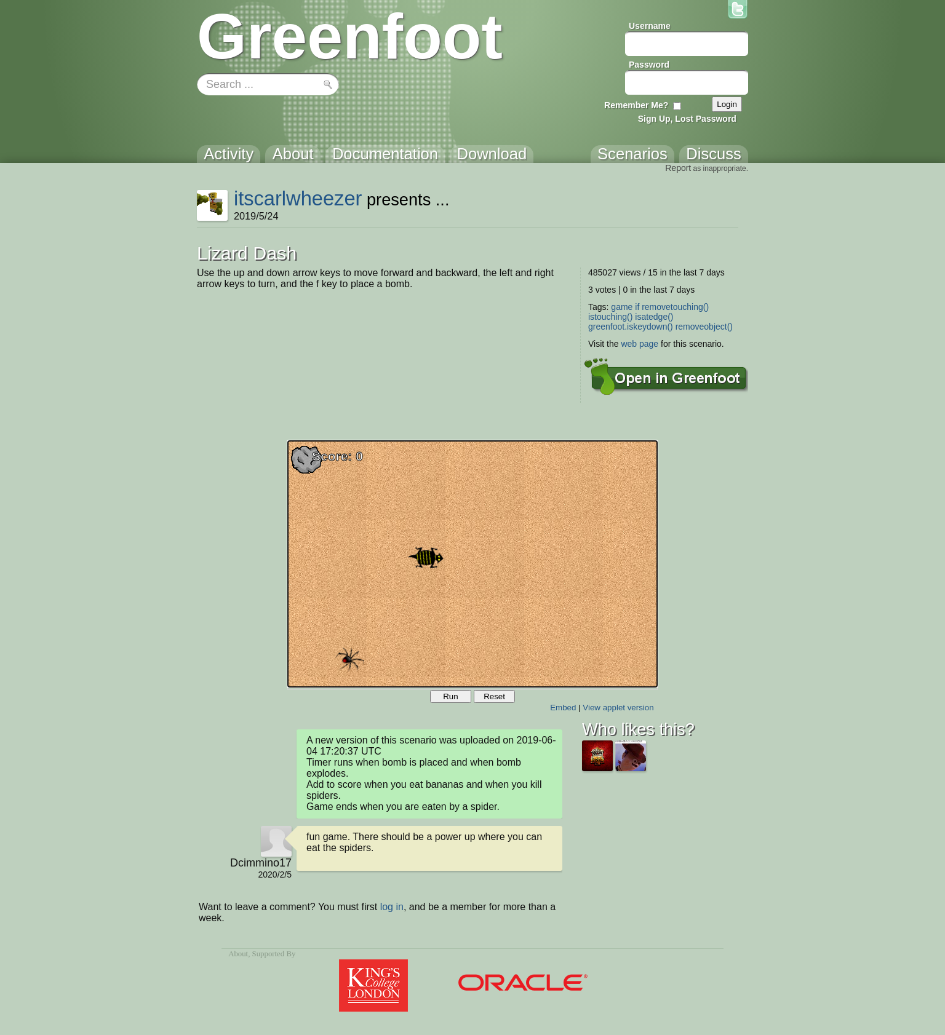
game (621, 307)
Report (678, 168)
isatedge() (654, 317)
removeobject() (704, 326)
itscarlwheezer (298, 198)
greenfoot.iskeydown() (630, 326)
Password (649, 64)
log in (392, 907)
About (238, 954)
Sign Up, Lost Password (687, 119)
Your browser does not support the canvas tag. (472, 564)
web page (639, 344)
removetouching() (675, 307)
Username (650, 26)
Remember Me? (636, 105)
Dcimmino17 (261, 863)
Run (450, 696)
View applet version (618, 707)
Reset (494, 696)
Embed (563, 707)
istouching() (610, 317)
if (637, 307)
